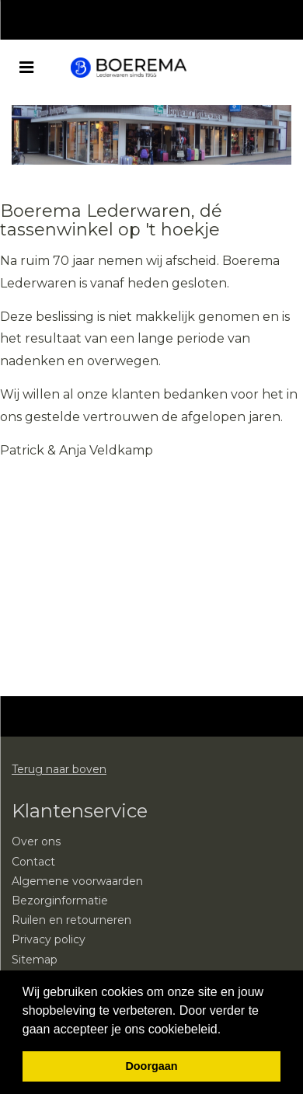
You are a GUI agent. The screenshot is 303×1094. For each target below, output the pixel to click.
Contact (33, 862)
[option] (151, 135)
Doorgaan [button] (151, 1066)
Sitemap (34, 960)
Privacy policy (48, 939)
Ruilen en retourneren (71, 920)
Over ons (36, 841)
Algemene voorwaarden (77, 881)
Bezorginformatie (60, 901)
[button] (227, 1030)
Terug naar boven (59, 769)
